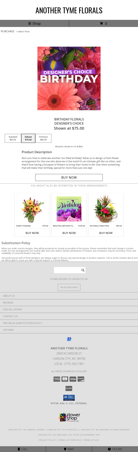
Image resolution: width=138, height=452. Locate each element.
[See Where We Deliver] (69, 287)
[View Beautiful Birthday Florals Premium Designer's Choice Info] (69, 209)
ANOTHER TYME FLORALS (69, 9)
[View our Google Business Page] (69, 340)
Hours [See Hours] (115, 449)
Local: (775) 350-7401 (69, 364)
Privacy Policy (47, 440)
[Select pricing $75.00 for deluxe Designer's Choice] (28, 138)
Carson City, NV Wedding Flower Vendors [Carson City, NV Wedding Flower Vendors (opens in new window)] (105, 429)
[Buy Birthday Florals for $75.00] (69, 177)
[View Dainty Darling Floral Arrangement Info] (32, 209)
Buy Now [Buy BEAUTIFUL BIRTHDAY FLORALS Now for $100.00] (69, 233)
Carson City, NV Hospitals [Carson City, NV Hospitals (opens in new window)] (62, 429)
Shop (34, 23)
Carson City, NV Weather (52, 434)
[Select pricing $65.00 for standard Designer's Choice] (13, 138)
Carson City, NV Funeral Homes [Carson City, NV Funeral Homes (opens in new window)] (26, 429)
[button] (69, 398)
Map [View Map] (69, 449)
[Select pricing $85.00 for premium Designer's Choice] (43, 138)
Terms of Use (91, 440)
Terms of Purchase (70, 440)
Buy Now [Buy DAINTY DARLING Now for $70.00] (32, 233)
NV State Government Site (84, 434)
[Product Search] (70, 270)
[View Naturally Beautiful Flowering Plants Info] (105, 209)
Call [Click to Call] (23, 449)
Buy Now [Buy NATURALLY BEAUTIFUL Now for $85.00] (106, 233)
